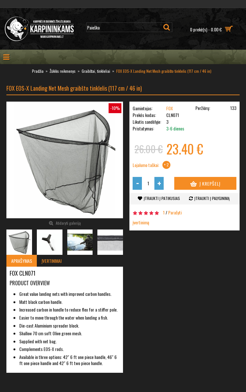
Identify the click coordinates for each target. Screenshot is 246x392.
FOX (169, 108)
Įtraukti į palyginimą (212, 198)
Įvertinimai (52, 260)
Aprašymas (21, 260)
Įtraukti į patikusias (162, 198)
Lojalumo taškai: (146, 165)
